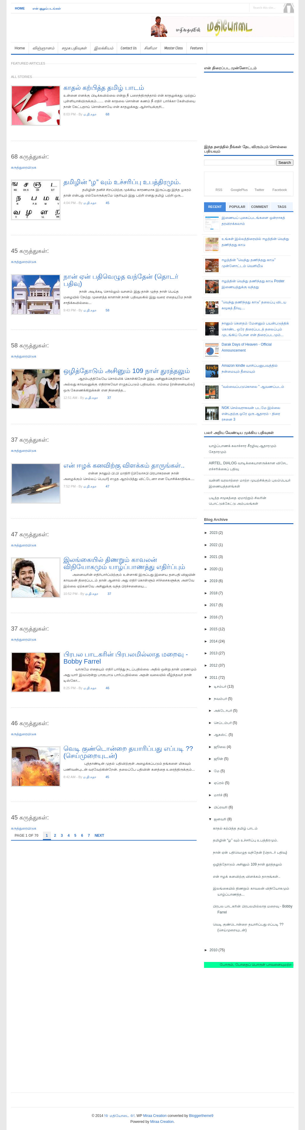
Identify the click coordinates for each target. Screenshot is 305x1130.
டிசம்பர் (220, 686)
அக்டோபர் (223, 711)
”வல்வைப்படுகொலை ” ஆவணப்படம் (253, 387)
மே (217, 771)
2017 (214, 605)
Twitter (259, 190)
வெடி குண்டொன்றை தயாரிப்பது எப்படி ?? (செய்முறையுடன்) (128, 752)
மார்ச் (218, 795)
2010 (214, 950)
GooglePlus (239, 190)
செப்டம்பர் (223, 723)
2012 (214, 665)
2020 (214, 569)
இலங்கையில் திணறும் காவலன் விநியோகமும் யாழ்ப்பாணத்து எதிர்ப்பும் (124, 563)
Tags (282, 207)
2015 (214, 629)
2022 (214, 545)
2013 (214, 653)
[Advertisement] (224, 39)
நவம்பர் (221, 699)
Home (20, 8)
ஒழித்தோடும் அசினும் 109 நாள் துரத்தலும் (126, 370)
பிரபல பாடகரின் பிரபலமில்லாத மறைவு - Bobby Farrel (125, 658)
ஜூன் (219, 759)
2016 (214, 617)
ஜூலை (220, 747)
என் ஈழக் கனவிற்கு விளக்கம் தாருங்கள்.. (124, 465)
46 (107, 688)
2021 (214, 557)
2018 (214, 593)
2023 (214, 533)
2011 (214, 678)
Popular (237, 207)
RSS (219, 190)
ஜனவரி (220, 819)
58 (107, 310)
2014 (214, 641)
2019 (214, 581)
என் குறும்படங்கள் (46, 8)
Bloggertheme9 (201, 1116)
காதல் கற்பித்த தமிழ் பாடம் (103, 87)
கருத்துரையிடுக (23, 167)
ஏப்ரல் (219, 783)
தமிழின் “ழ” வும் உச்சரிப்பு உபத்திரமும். (122, 182)
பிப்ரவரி (221, 807)
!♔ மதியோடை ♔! (119, 1116)
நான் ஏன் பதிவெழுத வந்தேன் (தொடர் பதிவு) (120, 280)
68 (107, 114)
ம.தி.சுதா (90, 114)
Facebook (280, 190)
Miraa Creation (155, 1116)
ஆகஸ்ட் (221, 735)
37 (109, 397)
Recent (215, 207)
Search (289, 8)
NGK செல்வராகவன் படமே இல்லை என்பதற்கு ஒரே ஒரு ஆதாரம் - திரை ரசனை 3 (251, 413)
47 (107, 486)
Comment (259, 207)
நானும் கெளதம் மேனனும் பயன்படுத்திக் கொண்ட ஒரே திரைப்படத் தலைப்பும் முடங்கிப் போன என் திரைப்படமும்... (255, 329)
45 (107, 203)
